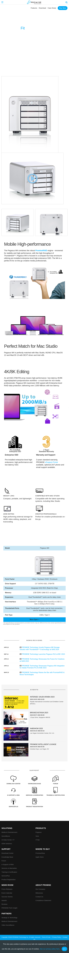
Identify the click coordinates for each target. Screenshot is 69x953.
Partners (7, 914)
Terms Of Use (46, 937)
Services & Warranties (9, 868)
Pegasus (39, 832)
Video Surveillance (8, 925)
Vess (37, 836)
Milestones (39, 893)
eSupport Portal (51, 462)
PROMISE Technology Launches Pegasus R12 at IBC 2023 (43, 654)
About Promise (43, 885)
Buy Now (62, 8)
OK (64, 949)
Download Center (7, 853)
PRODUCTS (41, 828)
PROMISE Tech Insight (9, 908)
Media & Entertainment (9, 832)
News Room (7, 885)
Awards (4, 900)
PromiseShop (40, 853)
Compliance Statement (43, 900)
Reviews (4, 904)
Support (6, 849)
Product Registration (9, 879)
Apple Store (40, 857)
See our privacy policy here (49, 949)
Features (34, 8)
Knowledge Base (7, 857)
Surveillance (6, 836)
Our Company (40, 889)
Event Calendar (7, 893)
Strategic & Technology (9, 917)
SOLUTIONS (7, 828)
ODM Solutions (7, 843)
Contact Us (39, 897)
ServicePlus (6, 876)
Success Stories (7, 897)
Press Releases (7, 889)
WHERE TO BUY (43, 849)
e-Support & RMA (8, 864)
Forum (4, 861)
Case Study (52, 8)
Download (42, 8)
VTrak (38, 840)
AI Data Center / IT (8, 840)
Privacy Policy (56, 937)
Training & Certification (9, 872)
